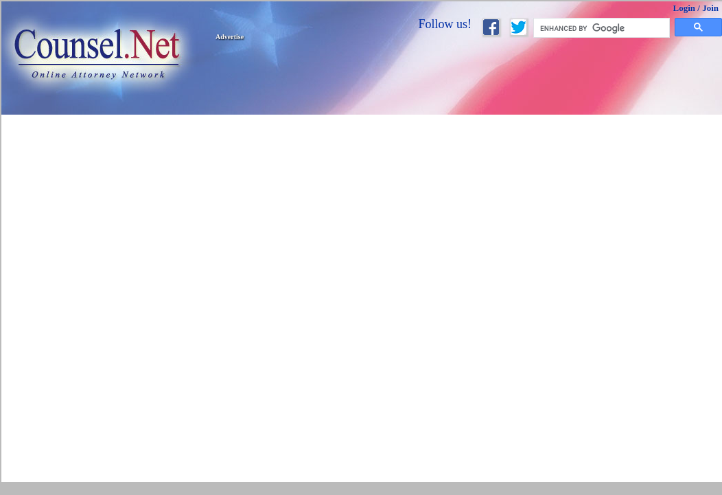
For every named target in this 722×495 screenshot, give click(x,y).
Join (710, 8)
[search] (602, 28)
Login (684, 8)
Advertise (230, 37)
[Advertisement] (365, 139)
